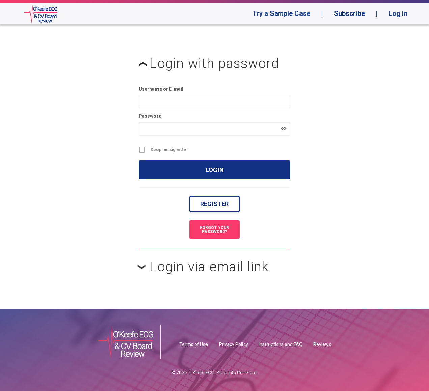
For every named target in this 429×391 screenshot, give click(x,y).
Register (214, 203)
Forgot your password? (214, 229)
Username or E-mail (161, 89)
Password (150, 116)
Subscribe (349, 13)
